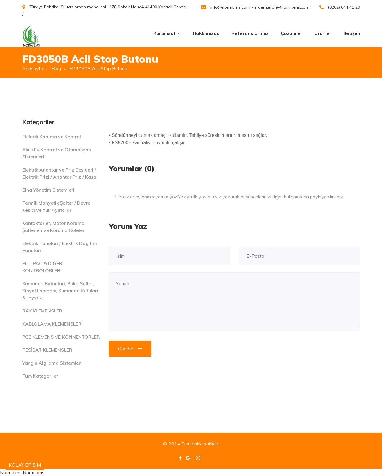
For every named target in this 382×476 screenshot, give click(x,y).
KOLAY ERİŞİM (25, 465)
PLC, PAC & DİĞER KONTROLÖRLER (42, 266)
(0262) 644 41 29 (339, 7)
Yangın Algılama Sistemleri (52, 363)
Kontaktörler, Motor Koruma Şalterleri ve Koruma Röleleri (54, 226)
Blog (58, 68)
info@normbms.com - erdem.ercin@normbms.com (255, 7)
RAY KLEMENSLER (42, 311)
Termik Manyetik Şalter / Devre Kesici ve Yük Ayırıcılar (56, 206)
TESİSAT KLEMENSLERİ (47, 350)
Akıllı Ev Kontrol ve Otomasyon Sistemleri (56, 153)
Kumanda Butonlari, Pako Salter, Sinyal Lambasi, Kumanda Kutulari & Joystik (60, 291)
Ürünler (323, 33)
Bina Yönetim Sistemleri (48, 190)
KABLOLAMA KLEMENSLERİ (52, 324)
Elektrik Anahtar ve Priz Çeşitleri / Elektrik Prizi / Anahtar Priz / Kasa (59, 173)
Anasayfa (34, 68)
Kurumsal (167, 33)
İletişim (351, 33)
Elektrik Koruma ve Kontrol (51, 137)
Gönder (130, 349)
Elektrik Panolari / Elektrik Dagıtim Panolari (59, 246)
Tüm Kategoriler (40, 376)
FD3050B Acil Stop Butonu (98, 68)
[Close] (354, 193)
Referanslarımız (250, 33)
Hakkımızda (206, 33)
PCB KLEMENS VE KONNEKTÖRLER (61, 337)
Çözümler (292, 33)
